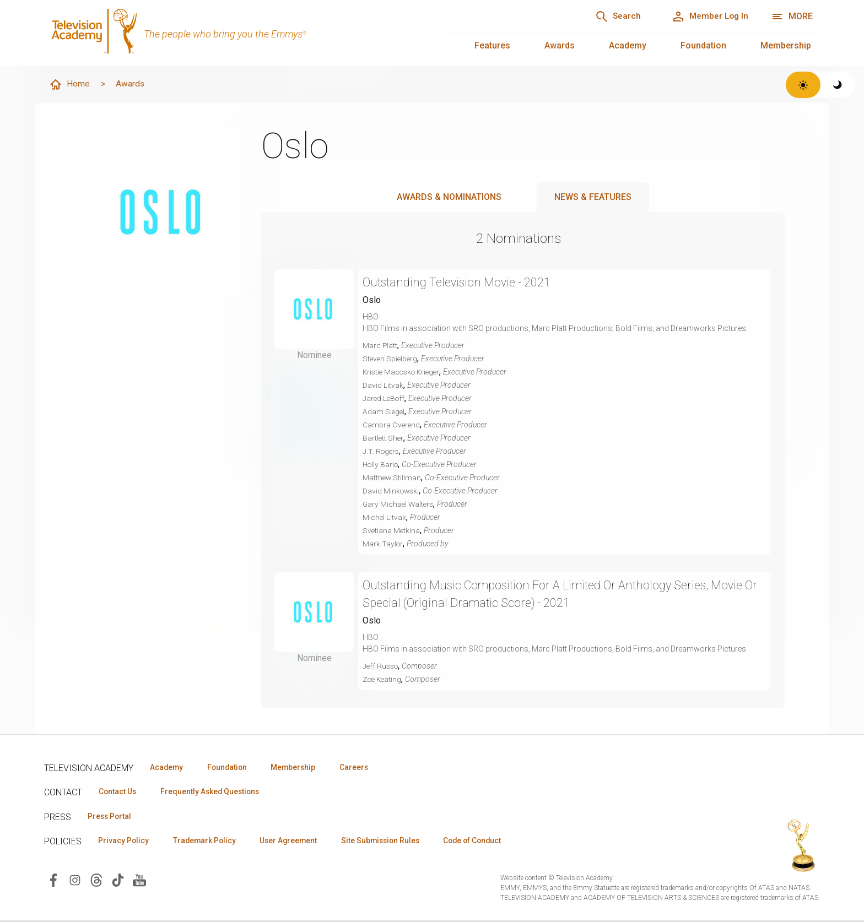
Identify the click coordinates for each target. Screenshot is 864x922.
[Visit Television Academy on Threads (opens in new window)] (96, 881)
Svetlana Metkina (392, 531)
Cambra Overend (392, 425)
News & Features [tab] (592, 197)
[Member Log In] (708, 16)
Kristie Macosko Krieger (404, 372)
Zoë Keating (383, 679)
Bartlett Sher (383, 438)
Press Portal (111, 817)
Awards (559, 45)
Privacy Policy (124, 842)
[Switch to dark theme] (837, 85)
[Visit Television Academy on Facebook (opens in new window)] (53, 881)
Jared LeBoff (385, 398)
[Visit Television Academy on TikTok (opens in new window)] (118, 881)
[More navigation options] (792, 16)
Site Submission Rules (392, 842)
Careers (364, 767)
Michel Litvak (385, 517)
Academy (627, 45)
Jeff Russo (382, 666)
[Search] (611, 16)
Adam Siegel (384, 412)
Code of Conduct (488, 842)
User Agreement (296, 842)
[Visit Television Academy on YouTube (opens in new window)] (139, 881)
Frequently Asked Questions (215, 792)
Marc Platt (380, 345)
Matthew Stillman (392, 478)
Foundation (703, 45)
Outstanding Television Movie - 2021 (459, 283)
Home (70, 84)
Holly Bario (382, 464)
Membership (785, 45)
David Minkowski (392, 491)
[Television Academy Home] (234, 33)
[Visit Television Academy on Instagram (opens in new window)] (75, 881)
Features (492, 45)
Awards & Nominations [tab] (449, 197)
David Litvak (383, 385)
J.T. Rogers (382, 451)
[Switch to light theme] (803, 85)
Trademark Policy (208, 842)
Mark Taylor (383, 544)
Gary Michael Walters (399, 504)
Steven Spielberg (391, 359)
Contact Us (119, 792)
